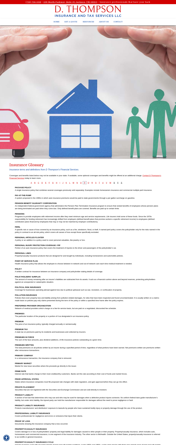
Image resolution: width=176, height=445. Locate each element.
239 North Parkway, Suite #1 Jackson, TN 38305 (70, 2)
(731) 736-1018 (33, 2)
